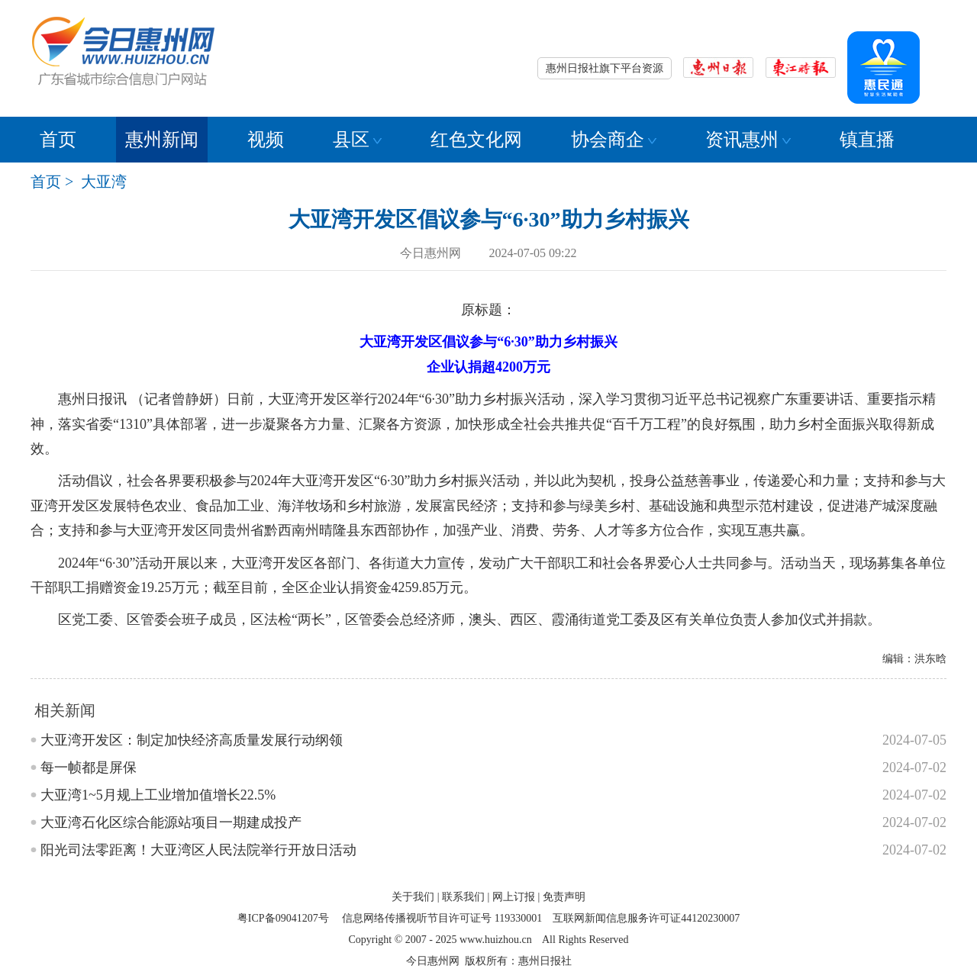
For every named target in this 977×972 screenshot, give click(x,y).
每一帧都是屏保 (88, 767)
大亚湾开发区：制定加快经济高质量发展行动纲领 (191, 740)
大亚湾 (104, 181)
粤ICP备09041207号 (283, 918)
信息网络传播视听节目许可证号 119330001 (442, 918)
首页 (58, 140)
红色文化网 (476, 140)
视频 (265, 140)
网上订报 (513, 897)
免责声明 (564, 897)
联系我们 (463, 897)
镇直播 (867, 140)
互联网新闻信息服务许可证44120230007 (646, 918)
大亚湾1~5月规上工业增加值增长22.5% (158, 795)
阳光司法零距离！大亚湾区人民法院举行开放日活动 (198, 850)
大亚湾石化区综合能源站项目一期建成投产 (170, 822)
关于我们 (413, 897)
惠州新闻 (161, 140)
